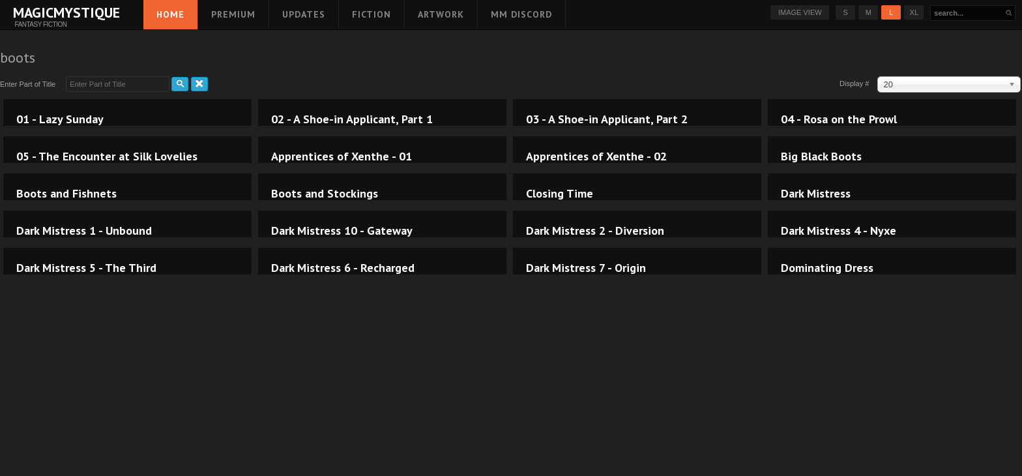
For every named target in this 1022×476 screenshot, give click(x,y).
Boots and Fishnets (66, 193)
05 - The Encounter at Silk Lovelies (106, 156)
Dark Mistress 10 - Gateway (342, 231)
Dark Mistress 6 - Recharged (343, 268)
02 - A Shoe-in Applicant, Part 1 (352, 119)
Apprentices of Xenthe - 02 (596, 156)
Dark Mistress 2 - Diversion (595, 231)
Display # (855, 83)
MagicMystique (40, 12)
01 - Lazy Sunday (60, 119)
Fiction (371, 14)
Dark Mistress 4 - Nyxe (838, 231)
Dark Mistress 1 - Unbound (84, 231)
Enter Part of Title (29, 84)
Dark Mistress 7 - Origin (586, 268)
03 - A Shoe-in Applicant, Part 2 (607, 119)
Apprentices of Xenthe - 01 (341, 156)
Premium (233, 14)
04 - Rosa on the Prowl (839, 119)
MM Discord (521, 14)
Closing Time (559, 193)
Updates (303, 14)
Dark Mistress (816, 193)
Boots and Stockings (324, 193)
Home (170, 14)
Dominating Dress (827, 268)
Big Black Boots (821, 156)
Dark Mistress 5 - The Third (86, 268)
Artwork (441, 14)
